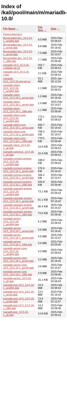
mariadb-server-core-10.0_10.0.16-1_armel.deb (18, 259)
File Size (40, 29)
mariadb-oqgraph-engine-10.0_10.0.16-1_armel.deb (18, 200)
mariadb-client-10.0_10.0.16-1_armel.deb (18, 96)
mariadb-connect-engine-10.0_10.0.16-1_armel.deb (18, 170)
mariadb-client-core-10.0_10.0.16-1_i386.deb (17, 140)
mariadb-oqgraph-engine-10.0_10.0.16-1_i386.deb (18, 213)
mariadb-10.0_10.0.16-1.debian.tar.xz (16, 66)
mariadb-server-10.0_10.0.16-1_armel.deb (18, 230)
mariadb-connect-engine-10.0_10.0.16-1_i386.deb (17, 183)
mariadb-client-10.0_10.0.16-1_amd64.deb (11, 88)
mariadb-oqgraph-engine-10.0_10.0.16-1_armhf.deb (18, 206)
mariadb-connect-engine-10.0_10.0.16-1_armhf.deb (18, 176)
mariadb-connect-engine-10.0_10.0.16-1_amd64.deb (17, 161)
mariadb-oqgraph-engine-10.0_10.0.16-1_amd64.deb (18, 191)
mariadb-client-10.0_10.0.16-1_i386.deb (17, 110)
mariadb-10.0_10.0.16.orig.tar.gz (16, 80)
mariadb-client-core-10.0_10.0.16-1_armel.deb (18, 126)
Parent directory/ (12, 34)
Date (53, 28)
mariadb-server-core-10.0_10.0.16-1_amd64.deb (15, 251)
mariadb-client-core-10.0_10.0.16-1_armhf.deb (18, 133)
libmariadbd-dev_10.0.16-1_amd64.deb (18, 39)
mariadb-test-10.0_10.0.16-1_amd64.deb (18, 286)
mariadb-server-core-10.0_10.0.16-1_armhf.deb (18, 266)
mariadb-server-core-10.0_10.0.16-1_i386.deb (17, 273)
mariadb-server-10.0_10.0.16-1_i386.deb (17, 243)
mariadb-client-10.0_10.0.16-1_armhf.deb (18, 103)
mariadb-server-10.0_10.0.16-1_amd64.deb (12, 221)
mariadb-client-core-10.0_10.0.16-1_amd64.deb (14, 118)
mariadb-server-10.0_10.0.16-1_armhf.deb (18, 236)
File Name (9, 28)
